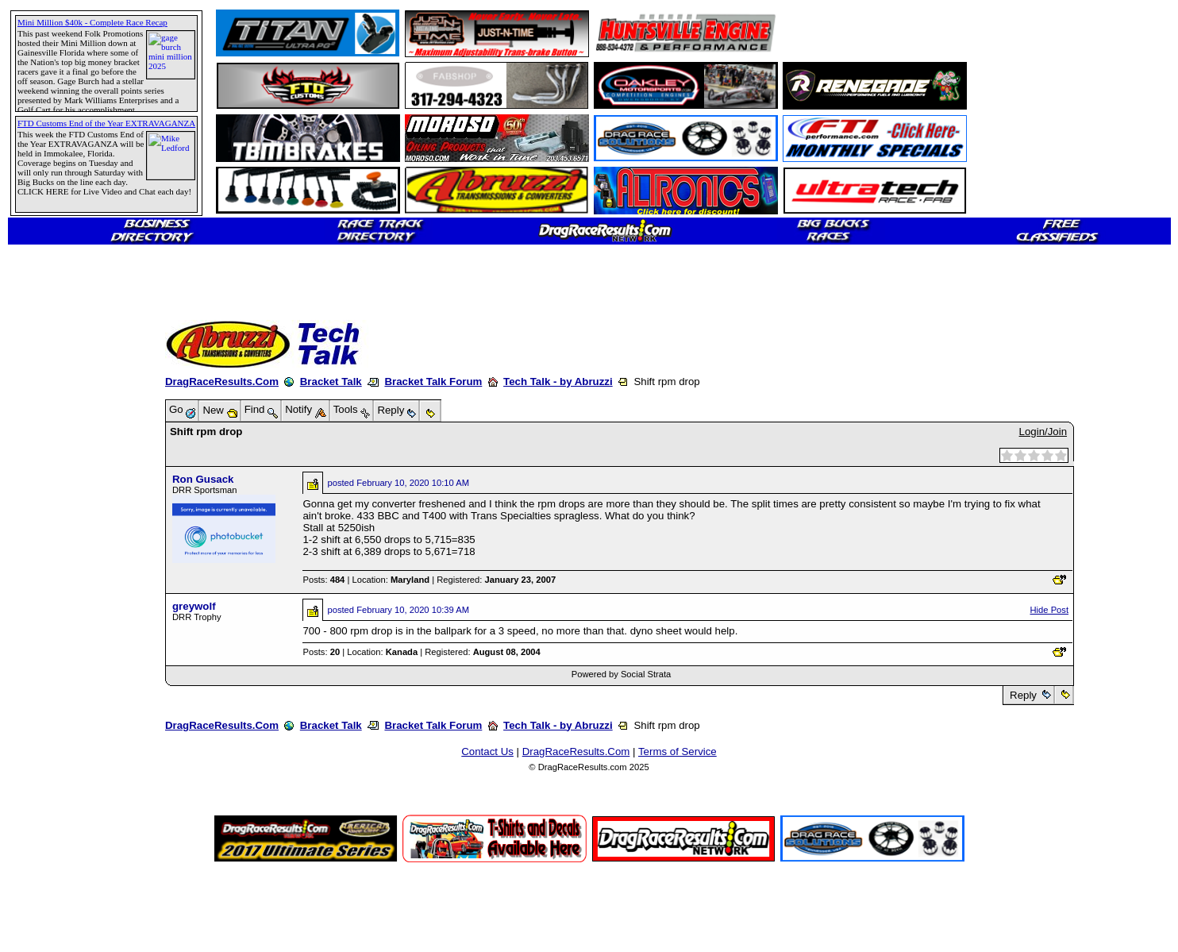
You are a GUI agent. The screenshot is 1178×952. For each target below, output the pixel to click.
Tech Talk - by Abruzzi (558, 381)
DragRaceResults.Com (222, 381)
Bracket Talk (331, 381)
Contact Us (487, 751)
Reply (1023, 695)
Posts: (323, 579)
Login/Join (1043, 431)
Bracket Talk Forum (433, 381)
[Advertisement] (67, 575)
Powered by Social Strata (622, 674)
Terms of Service (677, 751)
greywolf (194, 606)
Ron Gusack (202, 479)
